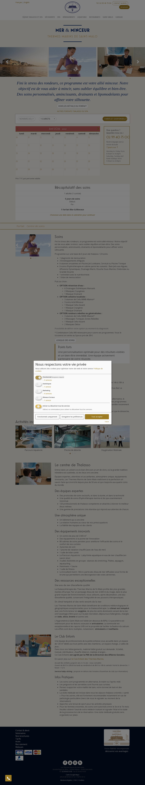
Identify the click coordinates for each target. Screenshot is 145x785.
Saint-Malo (108, 17)
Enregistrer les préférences (72, 416)
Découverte (50, 17)
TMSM (107, 421)
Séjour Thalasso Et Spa (32, 17)
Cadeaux (119, 17)
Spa (58, 17)
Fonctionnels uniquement (47, 416)
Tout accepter (96, 416)
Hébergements (69, 17)
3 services (47, 380)
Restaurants (94, 17)
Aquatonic (82, 17)
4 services (47, 393)
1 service (47, 387)
